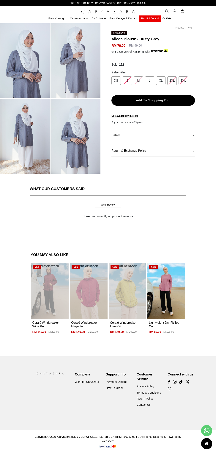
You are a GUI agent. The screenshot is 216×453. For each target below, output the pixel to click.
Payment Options (116, 381)
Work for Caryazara (87, 381)
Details (116, 135)
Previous (179, 27)
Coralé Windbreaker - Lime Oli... (124, 324)
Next (190, 27)
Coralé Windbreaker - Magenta (85, 324)
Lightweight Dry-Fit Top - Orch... (165, 324)
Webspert (107, 441)
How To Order (114, 387)
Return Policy (145, 398)
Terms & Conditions (149, 392)
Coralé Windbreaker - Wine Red (46, 324)
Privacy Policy (145, 386)
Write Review (108, 204)
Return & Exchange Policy (128, 150)
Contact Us (144, 404)
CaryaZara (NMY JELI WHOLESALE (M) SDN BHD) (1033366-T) (97, 436)
